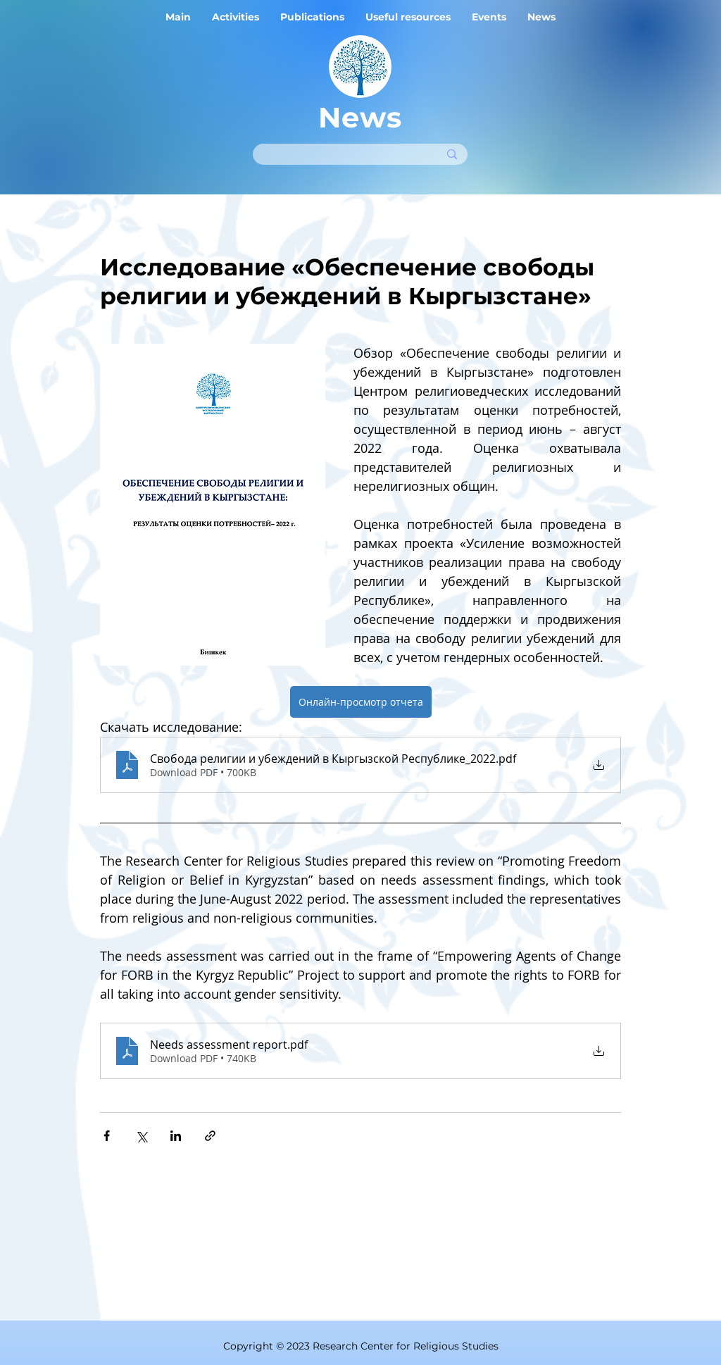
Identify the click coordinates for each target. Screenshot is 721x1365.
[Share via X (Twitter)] (141, 1135)
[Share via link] (210, 1135)
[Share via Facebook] (106, 1135)
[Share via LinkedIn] (175, 1135)
